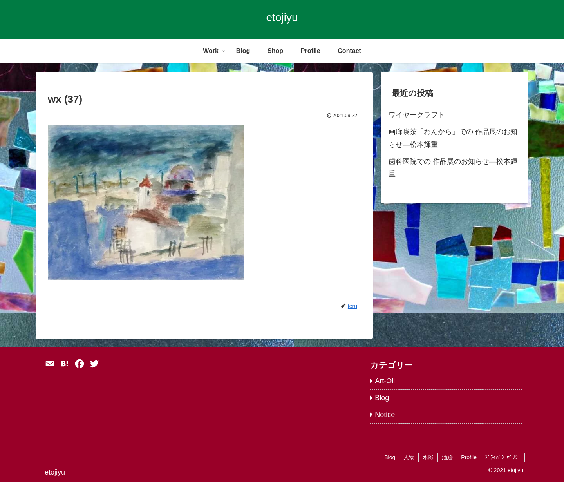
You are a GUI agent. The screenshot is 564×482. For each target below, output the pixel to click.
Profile (469, 457)
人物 (408, 457)
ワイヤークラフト (417, 115)
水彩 (428, 457)
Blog (389, 457)
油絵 (447, 457)
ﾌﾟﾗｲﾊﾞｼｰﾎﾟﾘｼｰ (503, 457)
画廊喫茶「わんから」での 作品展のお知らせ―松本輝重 (453, 138)
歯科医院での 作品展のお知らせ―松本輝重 (453, 168)
